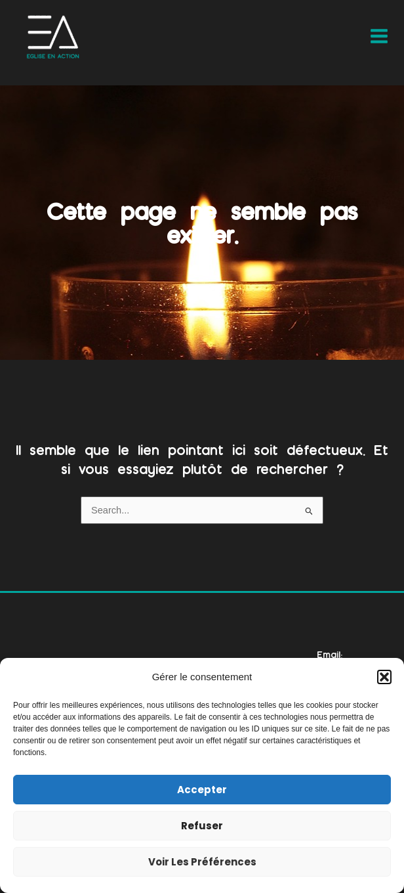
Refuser (202, 826)
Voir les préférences (202, 862)
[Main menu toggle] (379, 36)
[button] (384, 677)
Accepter (202, 789)
